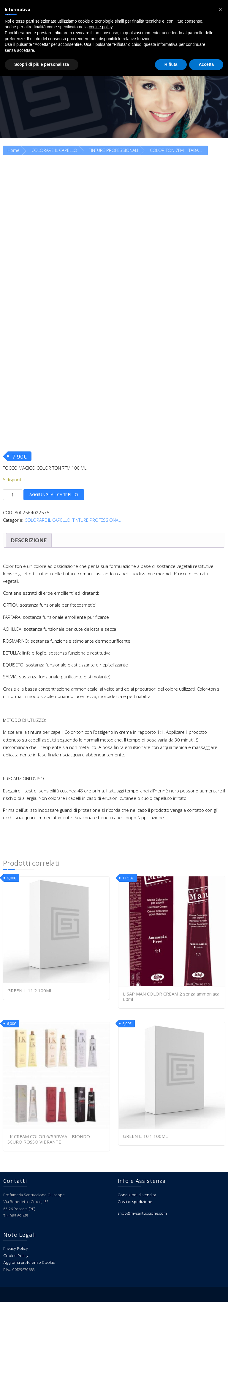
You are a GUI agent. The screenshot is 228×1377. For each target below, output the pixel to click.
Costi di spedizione (135, 1277)
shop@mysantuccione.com (142, 1288)
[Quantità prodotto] (12, 569)
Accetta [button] (206, 64)
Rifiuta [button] (171, 64)
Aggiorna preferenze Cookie (29, 1338)
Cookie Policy (15, 1331)
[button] (220, 9)
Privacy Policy (15, 1324)
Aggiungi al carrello (53, 569)
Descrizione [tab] (29, 615)
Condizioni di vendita (137, 1270)
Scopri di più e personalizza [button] (41, 64)
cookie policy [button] (100, 26)
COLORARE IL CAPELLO (54, 150)
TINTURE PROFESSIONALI (113, 150)
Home (13, 150)
